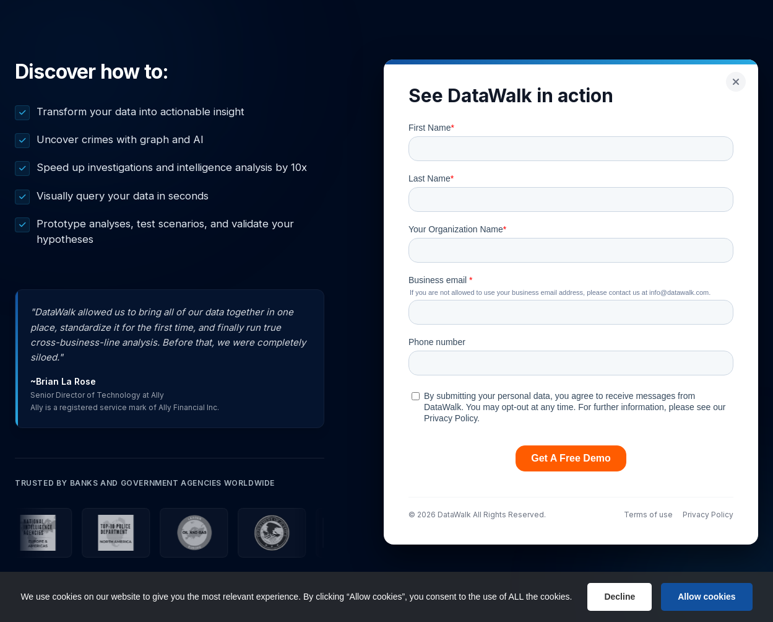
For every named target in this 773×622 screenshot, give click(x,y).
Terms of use (648, 514)
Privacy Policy (708, 514)
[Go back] (736, 82)
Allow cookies (706, 597)
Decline (619, 597)
